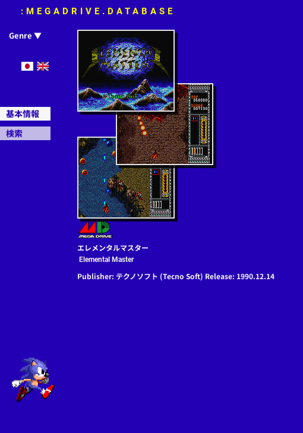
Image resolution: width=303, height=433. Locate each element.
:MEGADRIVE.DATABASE (98, 11)
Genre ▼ (25, 35)
